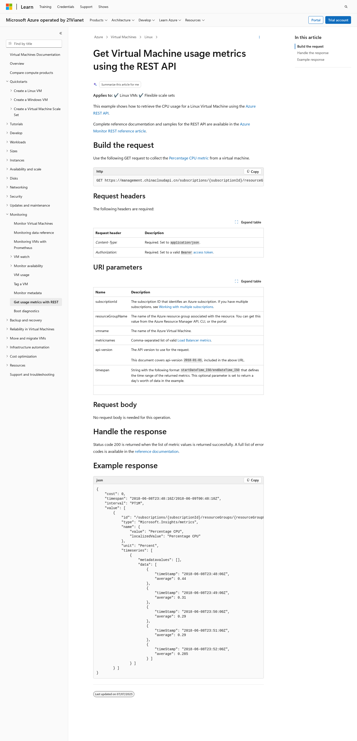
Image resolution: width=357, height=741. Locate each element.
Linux (148, 36)
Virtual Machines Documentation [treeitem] (35, 54)
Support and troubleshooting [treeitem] (32, 374)
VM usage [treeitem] (21, 274)
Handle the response (312, 52)
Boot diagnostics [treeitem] (26, 311)
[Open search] (346, 6)
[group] (178, 180)
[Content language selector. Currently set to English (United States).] (28, 733)
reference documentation (156, 451)
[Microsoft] (9, 6)
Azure (98, 36)
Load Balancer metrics (194, 340)
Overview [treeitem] (17, 63)
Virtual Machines (123, 36)
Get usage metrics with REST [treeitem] (36, 302)
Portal (316, 20)
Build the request (310, 46)
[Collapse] (61, 33)
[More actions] (259, 37)
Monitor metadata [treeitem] (28, 292)
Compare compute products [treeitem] (31, 72)
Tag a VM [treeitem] (21, 283)
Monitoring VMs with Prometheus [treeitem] (30, 244)
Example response (310, 59)
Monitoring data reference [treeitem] (34, 232)
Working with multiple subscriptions (186, 306)
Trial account (338, 20)
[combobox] (34, 44)
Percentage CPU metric (189, 157)
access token (203, 252)
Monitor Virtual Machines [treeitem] (33, 223)
